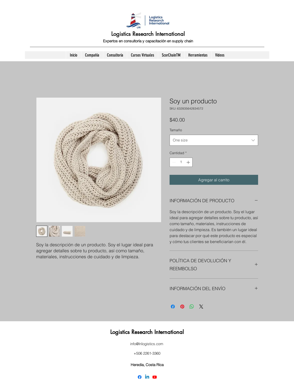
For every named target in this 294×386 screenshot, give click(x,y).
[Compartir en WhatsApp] (192, 307)
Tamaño (176, 130)
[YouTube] (154, 377)
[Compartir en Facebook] (173, 307)
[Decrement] (173, 162)
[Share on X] (201, 307)
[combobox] (214, 140)
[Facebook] (139, 377)
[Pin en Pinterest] (182, 307)
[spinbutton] (181, 162)
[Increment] (189, 162)
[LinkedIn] (147, 377)
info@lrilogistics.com (146, 343)
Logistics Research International (148, 33)
